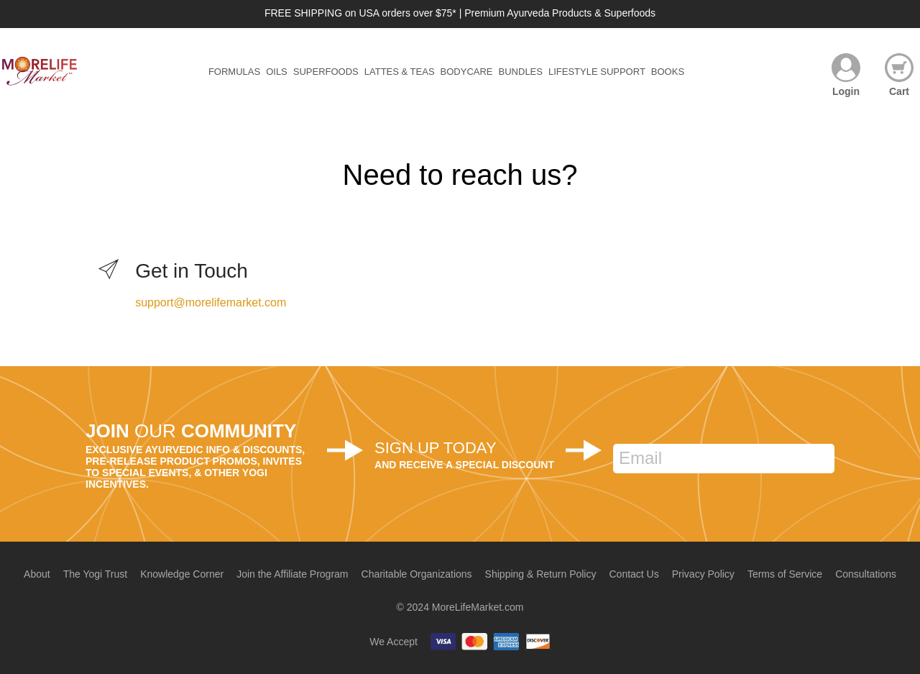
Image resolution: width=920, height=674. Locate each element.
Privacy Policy (703, 574)
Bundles (521, 71)
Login (846, 91)
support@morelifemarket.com (210, 302)
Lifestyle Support (596, 71)
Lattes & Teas (399, 71)
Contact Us (633, 574)
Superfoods (326, 71)
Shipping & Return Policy (541, 574)
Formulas (234, 71)
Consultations (865, 574)
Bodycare (467, 71)
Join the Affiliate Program (292, 574)
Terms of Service (785, 574)
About (37, 574)
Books (667, 71)
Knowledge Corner (182, 574)
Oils (277, 71)
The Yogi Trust (95, 574)
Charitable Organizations (417, 574)
